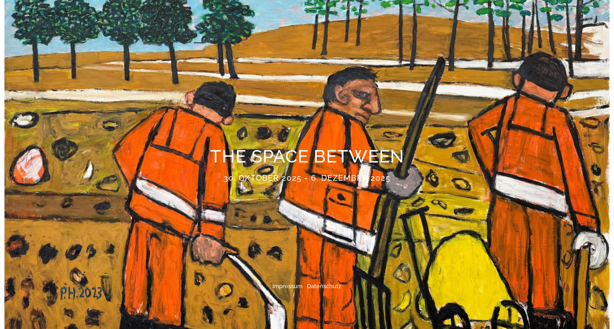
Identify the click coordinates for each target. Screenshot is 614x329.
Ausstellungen (351, 20)
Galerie (490, 20)
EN (555, 20)
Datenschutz (324, 286)
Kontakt (527, 20)
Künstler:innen (286, 20)
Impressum (287, 286)
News (398, 20)
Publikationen (442, 20)
